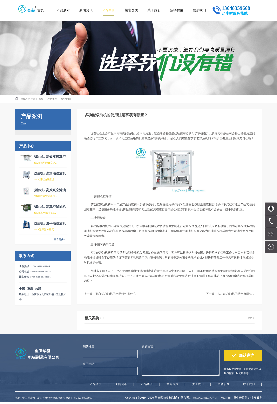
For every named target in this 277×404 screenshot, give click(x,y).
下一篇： (230, 293)
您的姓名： (90, 346)
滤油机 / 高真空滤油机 (50, 206)
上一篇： (110, 293)
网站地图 (225, 397)
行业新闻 (66, 98)
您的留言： (149, 346)
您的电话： (90, 363)
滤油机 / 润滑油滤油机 (50, 173)
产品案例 (52, 98)
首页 (40, 10)
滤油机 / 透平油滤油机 (50, 223)
